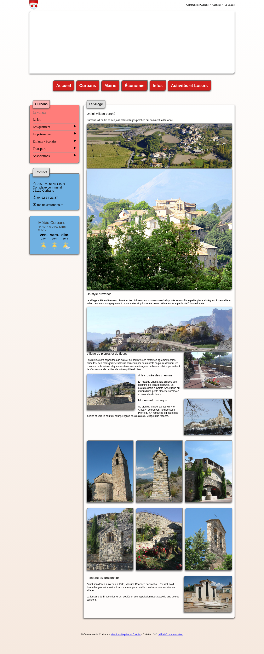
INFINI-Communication (170, 634)
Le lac (37, 119)
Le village (39, 112)
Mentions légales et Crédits (126, 634)
